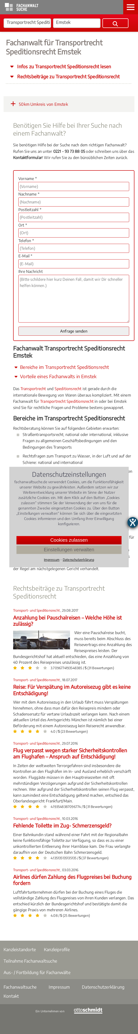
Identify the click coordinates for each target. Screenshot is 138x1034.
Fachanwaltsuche (20, 987)
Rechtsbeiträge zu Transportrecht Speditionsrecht (68, 76)
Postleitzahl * (29, 209)
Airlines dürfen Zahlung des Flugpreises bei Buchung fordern (72, 880)
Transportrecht (33, 388)
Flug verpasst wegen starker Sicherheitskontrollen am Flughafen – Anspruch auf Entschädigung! (70, 753)
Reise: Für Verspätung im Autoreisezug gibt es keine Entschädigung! (72, 690)
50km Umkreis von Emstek (38, 104)
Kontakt (11, 996)
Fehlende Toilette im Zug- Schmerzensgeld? (62, 825)
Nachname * (28, 194)
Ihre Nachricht (30, 271)
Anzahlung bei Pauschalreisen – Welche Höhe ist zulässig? (67, 620)
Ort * (22, 225)
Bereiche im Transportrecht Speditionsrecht (61, 367)
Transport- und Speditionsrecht (36, 610)
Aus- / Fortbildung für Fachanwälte (37, 972)
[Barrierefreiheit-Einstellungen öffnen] (132, 522)
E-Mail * (25, 256)
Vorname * (27, 178)
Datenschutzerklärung (103, 987)
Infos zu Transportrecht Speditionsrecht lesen (63, 66)
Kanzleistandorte (20, 949)
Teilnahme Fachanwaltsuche (30, 961)
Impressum (59, 987)
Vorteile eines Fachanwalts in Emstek (54, 376)
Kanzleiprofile (57, 949)
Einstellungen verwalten (69, 549)
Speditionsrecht (68, 388)
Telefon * (26, 240)
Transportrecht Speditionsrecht (67, 401)
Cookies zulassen (69, 540)
